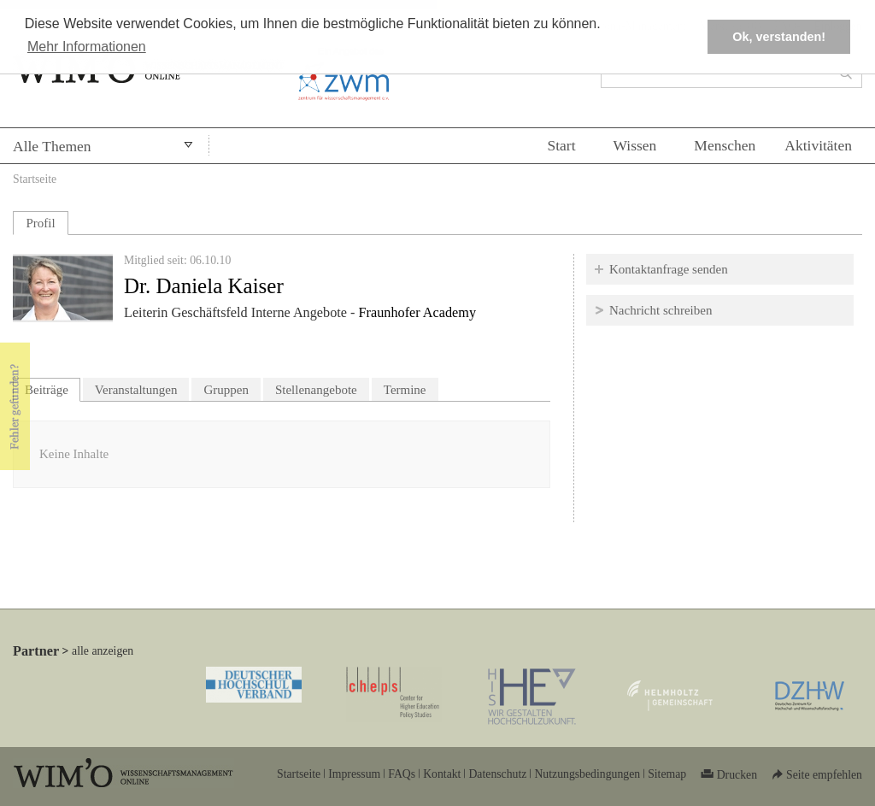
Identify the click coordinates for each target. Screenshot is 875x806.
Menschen (724, 145)
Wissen (635, 145)
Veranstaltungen (136, 390)
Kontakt (442, 774)
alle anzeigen (102, 650)
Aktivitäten (818, 145)
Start (561, 145)
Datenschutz (497, 774)
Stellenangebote (316, 390)
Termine (405, 390)
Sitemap (667, 774)
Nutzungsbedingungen (587, 774)
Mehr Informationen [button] (86, 46)
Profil (40, 223)
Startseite (34, 179)
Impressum (354, 774)
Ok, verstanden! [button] (778, 37)
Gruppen (226, 390)
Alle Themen (52, 146)
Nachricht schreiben (660, 310)
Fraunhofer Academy (418, 313)
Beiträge (52, 388)
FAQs (401, 774)
